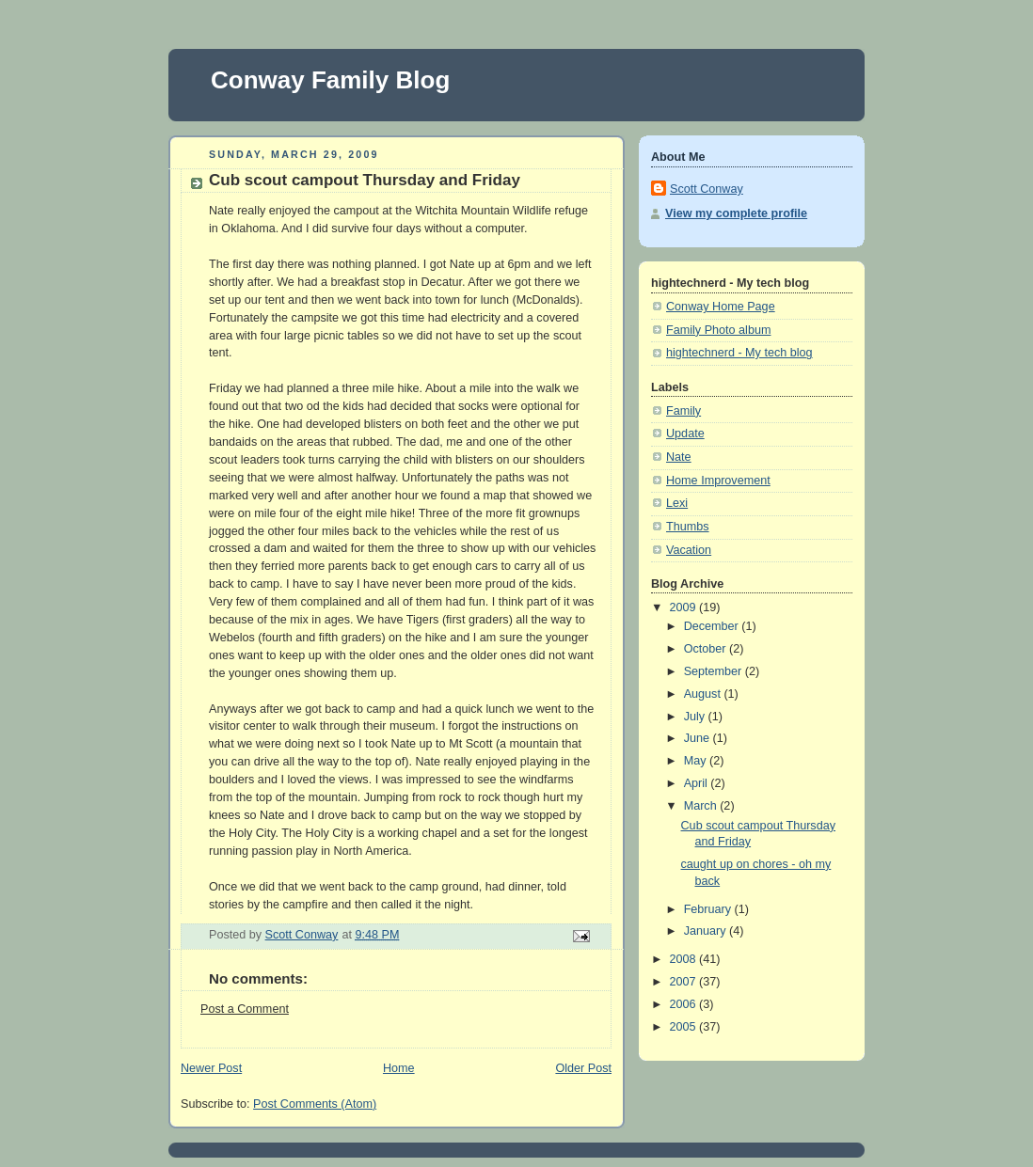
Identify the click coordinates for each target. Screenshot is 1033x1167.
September (714, 671)
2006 (685, 1004)
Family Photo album (718, 330)
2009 (685, 607)
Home (399, 1068)
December (713, 626)
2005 (685, 1026)
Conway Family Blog (330, 80)
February (709, 909)
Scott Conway (706, 189)
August (704, 694)
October (706, 648)
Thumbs (687, 526)
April (697, 783)
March (702, 805)
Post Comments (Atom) (314, 1104)
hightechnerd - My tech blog (739, 352)
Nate (678, 457)
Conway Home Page (720, 306)
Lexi (677, 503)
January (706, 931)
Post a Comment (244, 1009)
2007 (685, 981)
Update (685, 433)
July (696, 716)
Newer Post (211, 1068)
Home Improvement (718, 480)
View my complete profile (736, 213)
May (696, 760)
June (698, 738)
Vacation (688, 550)
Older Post (583, 1068)
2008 (685, 959)
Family (683, 411)
